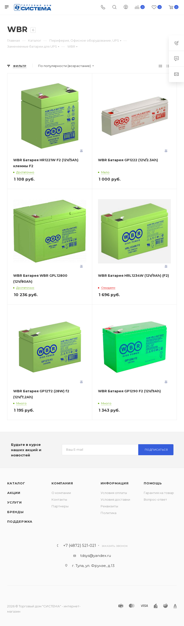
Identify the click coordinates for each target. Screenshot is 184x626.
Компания (62, 483)
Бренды (15, 512)
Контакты (59, 499)
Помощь (153, 483)
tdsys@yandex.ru (95, 555)
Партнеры (60, 506)
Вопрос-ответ (155, 499)
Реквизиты (109, 506)
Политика (108, 513)
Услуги (14, 502)
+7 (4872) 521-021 (79, 546)
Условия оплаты (114, 493)
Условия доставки (115, 499)
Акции (13, 493)
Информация (115, 483)
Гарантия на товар (159, 493)
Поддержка (19, 521)
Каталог (16, 483)
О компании (61, 493)
